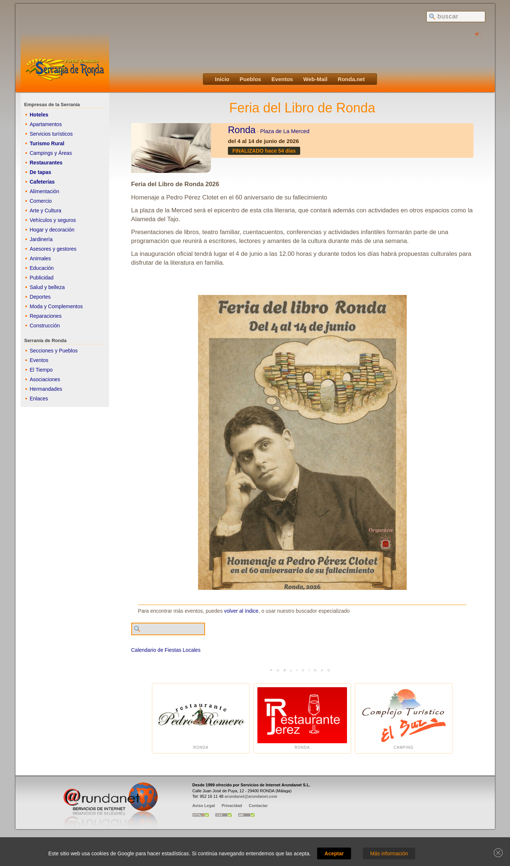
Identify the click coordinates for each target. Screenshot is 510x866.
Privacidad (232, 805)
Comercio (41, 201)
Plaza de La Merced (284, 131)
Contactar (258, 805)
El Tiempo (41, 370)
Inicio (222, 79)
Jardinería (41, 239)
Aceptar (334, 853)
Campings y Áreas (51, 153)
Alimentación (44, 191)
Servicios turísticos (51, 134)
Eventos (282, 79)
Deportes (40, 297)
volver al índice (241, 611)
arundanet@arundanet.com (251, 796)
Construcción (45, 325)
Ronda (242, 130)
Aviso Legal (203, 805)
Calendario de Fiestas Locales (166, 650)
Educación (42, 268)
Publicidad (42, 278)
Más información (389, 853)
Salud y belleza (47, 287)
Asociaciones (45, 379)
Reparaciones (46, 316)
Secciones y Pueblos (54, 351)
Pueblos (250, 79)
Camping (403, 718)
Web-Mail (315, 79)
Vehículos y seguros (53, 220)
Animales (40, 258)
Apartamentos (46, 124)
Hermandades (46, 389)
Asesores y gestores (53, 249)
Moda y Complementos (56, 306)
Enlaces (39, 398)
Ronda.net (351, 79)
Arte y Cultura (46, 210)
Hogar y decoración (52, 230)
